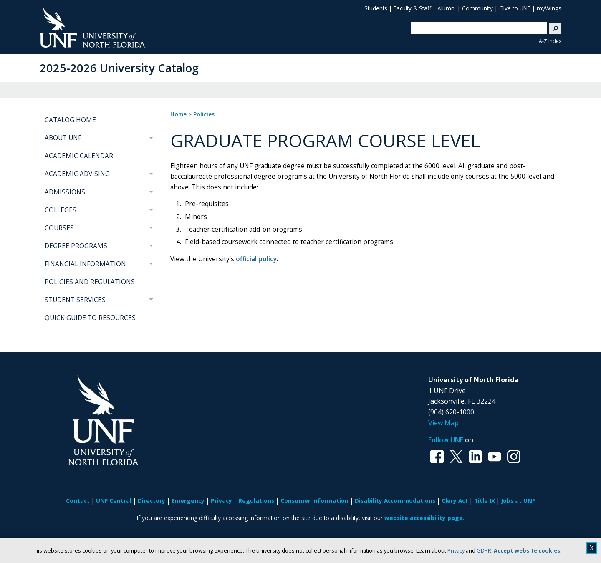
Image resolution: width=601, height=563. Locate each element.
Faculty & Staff (412, 8)
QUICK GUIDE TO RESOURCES (90, 317)
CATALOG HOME (70, 120)
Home (178, 114)
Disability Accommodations (395, 501)
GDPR (484, 550)
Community (477, 8)
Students (375, 8)
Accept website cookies (527, 550)
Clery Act (455, 501)
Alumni (446, 8)
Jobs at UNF (518, 501)
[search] (476, 28)
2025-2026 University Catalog (119, 68)
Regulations (256, 501)
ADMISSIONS (65, 192)
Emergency (188, 501)
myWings (549, 8)
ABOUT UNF (63, 138)
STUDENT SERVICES (75, 299)
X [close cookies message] (591, 548)
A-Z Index (550, 41)
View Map (443, 422)
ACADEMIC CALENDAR (79, 155)
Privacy (456, 550)
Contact (78, 501)
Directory (151, 501)
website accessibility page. (424, 518)
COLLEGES (60, 210)
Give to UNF (514, 8)
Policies (204, 114)
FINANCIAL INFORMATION (85, 264)
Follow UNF (445, 439)
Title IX (484, 501)
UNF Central (113, 501)
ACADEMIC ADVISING (77, 173)
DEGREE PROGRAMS (76, 246)
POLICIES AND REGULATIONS (90, 282)
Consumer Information (314, 501)
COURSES (59, 228)
